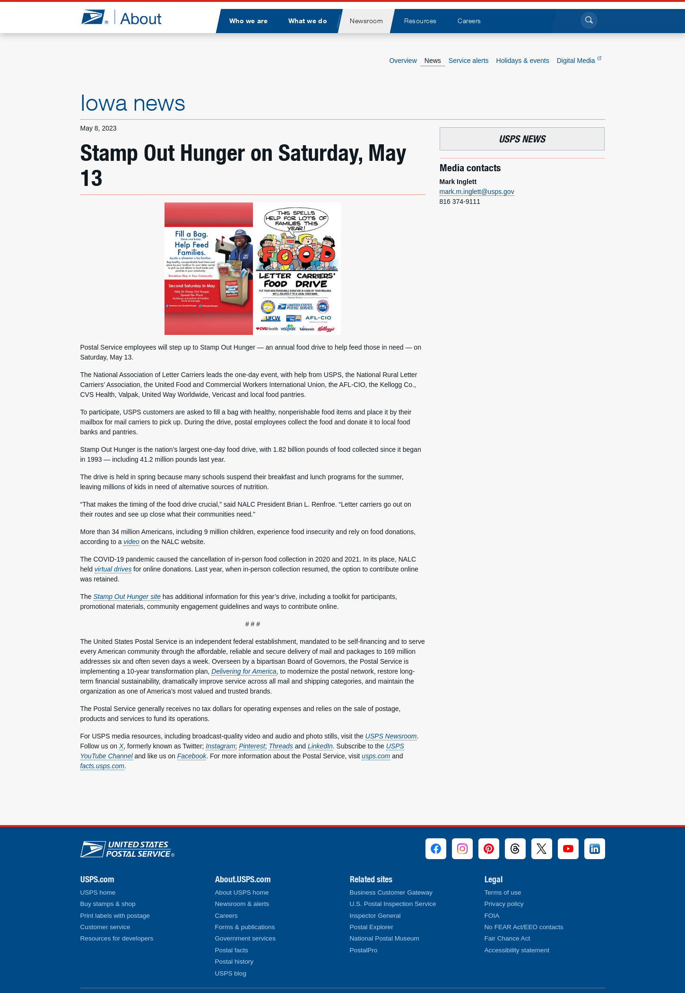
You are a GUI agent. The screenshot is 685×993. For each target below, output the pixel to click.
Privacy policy (504, 903)
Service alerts (469, 60)
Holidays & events (522, 60)
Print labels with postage (115, 915)
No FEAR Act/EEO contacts (524, 927)
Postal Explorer (371, 927)
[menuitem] (248, 21)
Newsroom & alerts (242, 903)
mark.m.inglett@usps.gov (477, 191)
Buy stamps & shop (108, 903)
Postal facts (231, 950)
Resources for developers (117, 938)
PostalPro (364, 950)
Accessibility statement (517, 950)
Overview (402, 60)
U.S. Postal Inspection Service (393, 903)
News (433, 60)
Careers (226, 915)
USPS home (98, 892)
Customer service (105, 927)
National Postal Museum (384, 938)
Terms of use (503, 892)
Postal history (234, 961)
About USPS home (242, 892)
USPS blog (231, 973)
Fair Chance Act (507, 938)
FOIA (492, 915)
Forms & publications (245, 927)
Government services (245, 938)
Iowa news (132, 102)
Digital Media (579, 60)
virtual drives (113, 569)
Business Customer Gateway (391, 892)
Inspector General (375, 915)
